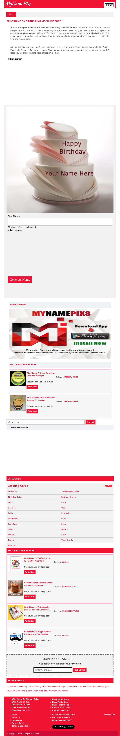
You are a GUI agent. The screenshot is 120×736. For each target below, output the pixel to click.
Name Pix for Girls (60, 702)
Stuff (63, 535)
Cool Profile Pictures (61, 710)
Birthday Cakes (71, 377)
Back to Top (109, 715)
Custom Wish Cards (61, 708)
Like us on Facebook (61, 717)
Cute (63, 508)
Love (63, 524)
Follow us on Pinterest (62, 720)
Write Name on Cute (21, 702)
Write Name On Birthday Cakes (25, 699)
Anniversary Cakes (70, 492)
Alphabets (13, 492)
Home (11, 14)
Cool (63, 502)
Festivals (65, 513)
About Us (16, 717)
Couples (12, 508)
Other (10, 529)
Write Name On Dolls (21, 705)
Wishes (11, 545)
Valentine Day (68, 540)
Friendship (13, 518)
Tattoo (11, 540)
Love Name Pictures (21, 707)
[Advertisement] (60, 83)
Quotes (64, 529)
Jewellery (12, 524)
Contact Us (17, 720)
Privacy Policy (18, 723)
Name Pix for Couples (61, 705)
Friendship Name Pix (21, 710)
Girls (63, 518)
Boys (10, 502)
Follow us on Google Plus (63, 715)
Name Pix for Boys (60, 699)
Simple (11, 535)
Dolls (10, 513)
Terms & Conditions (20, 726)
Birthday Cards (68, 497)
